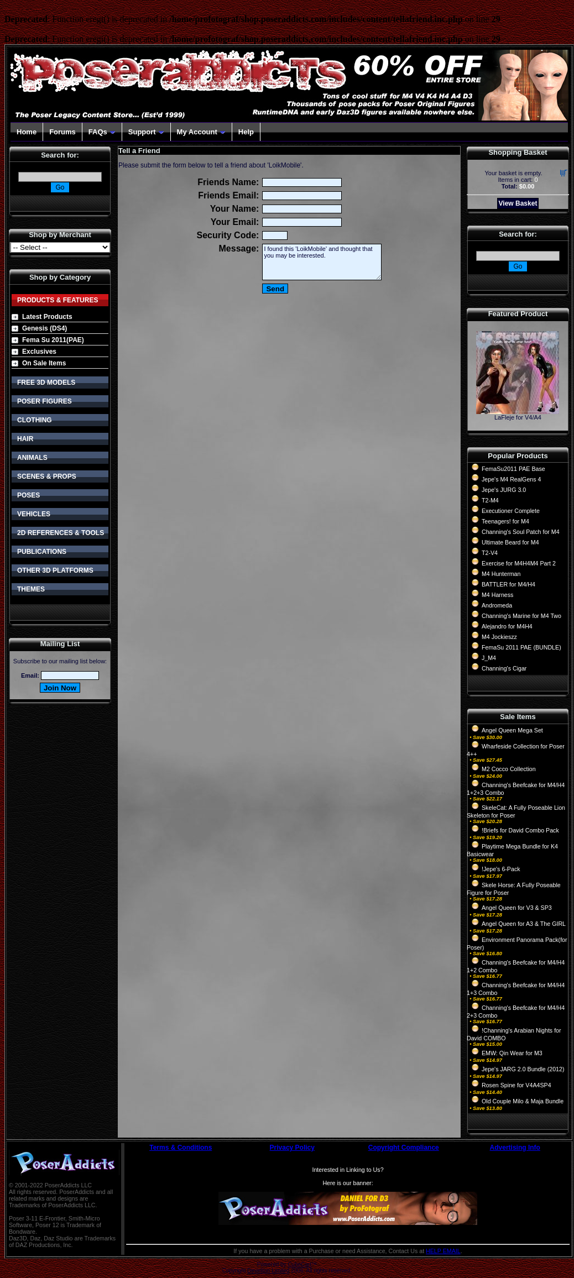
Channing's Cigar (504, 668)
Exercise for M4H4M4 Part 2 (519, 563)
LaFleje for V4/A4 (517, 417)
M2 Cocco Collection (509, 769)
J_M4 (489, 657)
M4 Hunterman (501, 573)
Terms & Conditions (180, 1147)
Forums (62, 132)
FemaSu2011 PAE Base (513, 468)
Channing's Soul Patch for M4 (521, 531)
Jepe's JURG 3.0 (504, 489)
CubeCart (299, 1264)
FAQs (102, 132)
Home (26, 132)
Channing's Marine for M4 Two (521, 615)
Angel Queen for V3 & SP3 (517, 907)
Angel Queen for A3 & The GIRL (524, 923)
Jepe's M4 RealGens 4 (511, 479)
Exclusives (39, 351)
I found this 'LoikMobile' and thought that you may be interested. (322, 262)
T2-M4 (490, 500)
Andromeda (497, 605)
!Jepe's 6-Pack (501, 869)
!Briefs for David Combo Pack (520, 830)
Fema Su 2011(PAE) (53, 340)
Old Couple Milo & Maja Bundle (522, 1101)
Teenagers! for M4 (505, 521)
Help (246, 132)
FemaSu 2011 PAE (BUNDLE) (521, 647)
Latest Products (47, 317)
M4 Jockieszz (499, 636)
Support (146, 132)
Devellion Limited (268, 1270)
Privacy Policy (292, 1147)
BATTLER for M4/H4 (508, 584)
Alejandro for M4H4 (507, 626)
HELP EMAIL (443, 1251)
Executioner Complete (511, 510)
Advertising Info (515, 1147)
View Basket (518, 203)
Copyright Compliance (403, 1147)
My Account (201, 132)
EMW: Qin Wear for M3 (512, 1053)
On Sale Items (44, 363)
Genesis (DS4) (44, 328)
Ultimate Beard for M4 (510, 542)
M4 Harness (497, 594)
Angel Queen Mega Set (512, 730)
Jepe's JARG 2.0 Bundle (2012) (523, 1069)
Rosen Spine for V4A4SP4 (516, 1085)
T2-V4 (490, 552)
